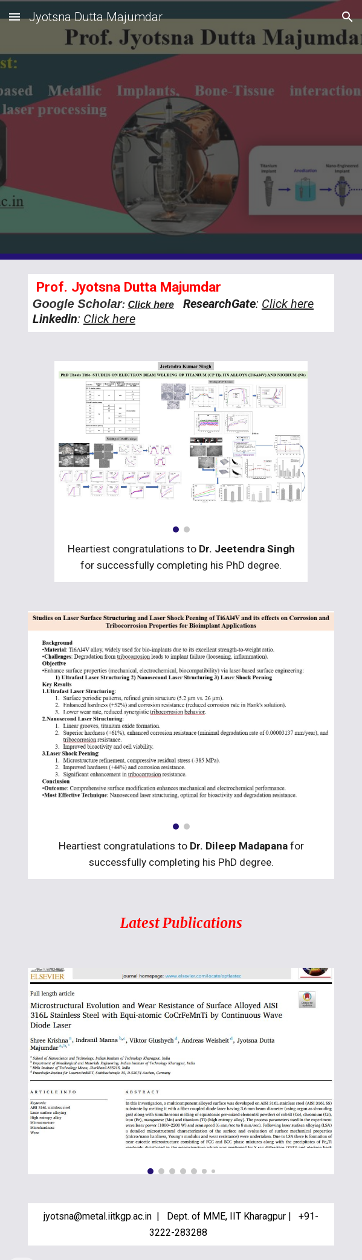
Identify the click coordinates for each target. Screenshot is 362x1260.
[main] (181, 303)
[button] (14, 16)
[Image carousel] (180, 446)
